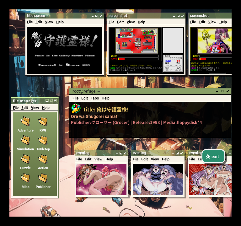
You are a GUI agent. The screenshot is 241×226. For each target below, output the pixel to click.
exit (212, 156)
